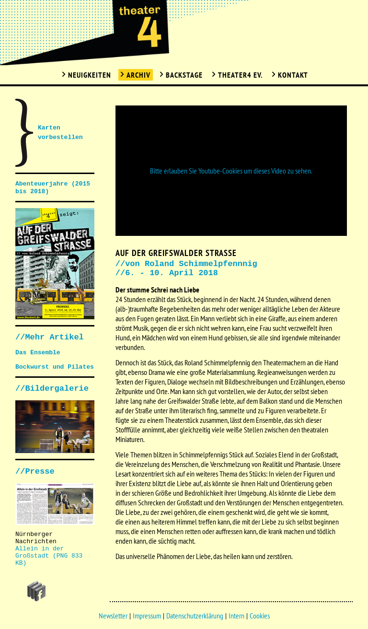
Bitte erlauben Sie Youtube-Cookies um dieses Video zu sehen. (231, 170)
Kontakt (293, 75)
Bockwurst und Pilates (54, 367)
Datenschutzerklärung (194, 615)
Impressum (147, 615)
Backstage (184, 75)
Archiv (138, 75)
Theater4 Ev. (240, 75)
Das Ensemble (37, 352)
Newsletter (113, 615)
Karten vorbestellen (60, 132)
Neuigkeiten (89, 75)
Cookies (260, 615)
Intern (236, 615)
